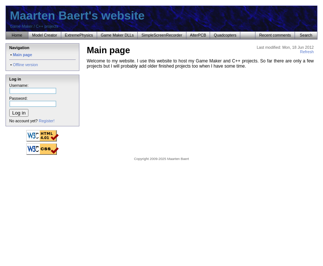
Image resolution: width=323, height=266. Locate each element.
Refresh (307, 52)
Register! (47, 121)
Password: (32, 100)
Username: (32, 87)
